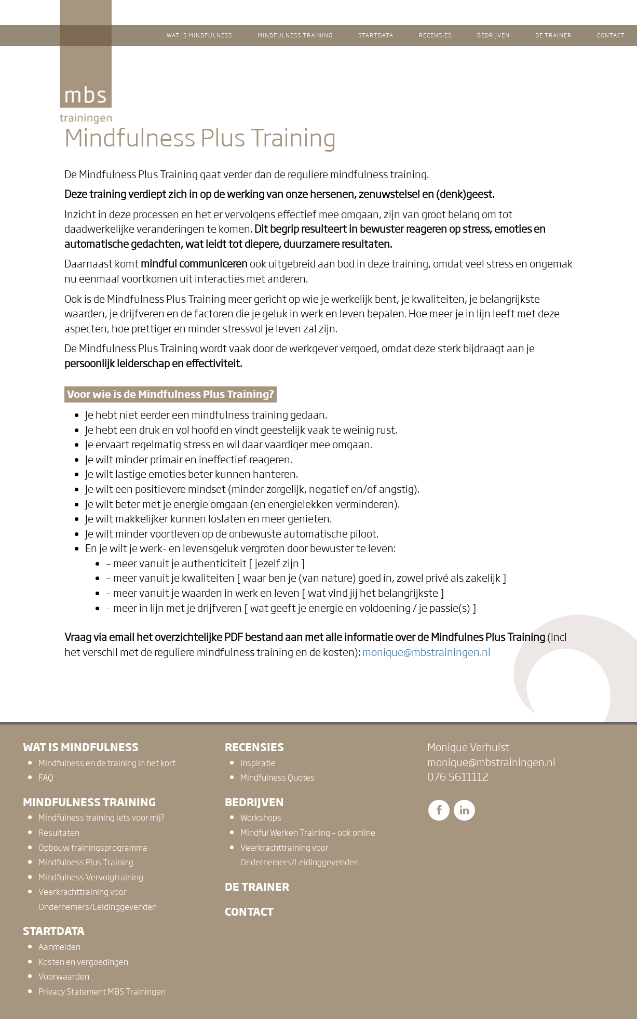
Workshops (260, 817)
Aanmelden (59, 947)
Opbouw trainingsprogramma (92, 847)
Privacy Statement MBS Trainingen (102, 991)
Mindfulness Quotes (277, 777)
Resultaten (58, 832)
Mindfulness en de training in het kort (106, 763)
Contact (249, 912)
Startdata (54, 931)
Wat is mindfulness (81, 747)
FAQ (45, 777)
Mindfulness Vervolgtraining (90, 877)
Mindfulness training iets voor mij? (101, 817)
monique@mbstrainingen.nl (426, 652)
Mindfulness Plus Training (85, 862)
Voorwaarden (63, 976)
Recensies (254, 747)
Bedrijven (254, 802)
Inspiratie (258, 763)
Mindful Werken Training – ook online (307, 832)
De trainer (257, 887)
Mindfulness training (89, 802)
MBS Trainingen (85, 9)
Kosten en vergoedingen (83, 962)
